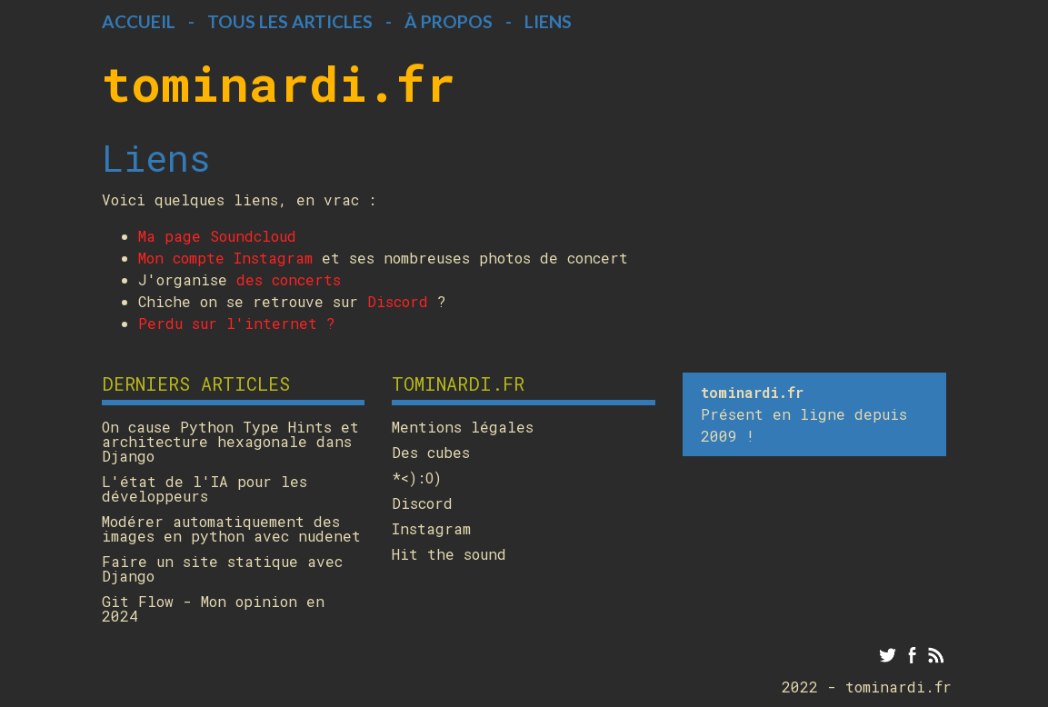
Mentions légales (463, 427)
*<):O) (417, 478)
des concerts (288, 279)
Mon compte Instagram (225, 257)
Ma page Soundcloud (217, 235)
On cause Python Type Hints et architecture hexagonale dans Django (230, 441)
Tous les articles (290, 21)
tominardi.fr (278, 82)
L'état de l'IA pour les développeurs (204, 488)
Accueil (138, 21)
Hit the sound (449, 554)
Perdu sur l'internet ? (236, 323)
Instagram (431, 529)
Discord (397, 301)
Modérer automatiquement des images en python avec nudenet (231, 528)
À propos (448, 21)
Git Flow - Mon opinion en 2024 (213, 608)
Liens (548, 21)
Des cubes (431, 452)
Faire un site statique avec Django (222, 568)
